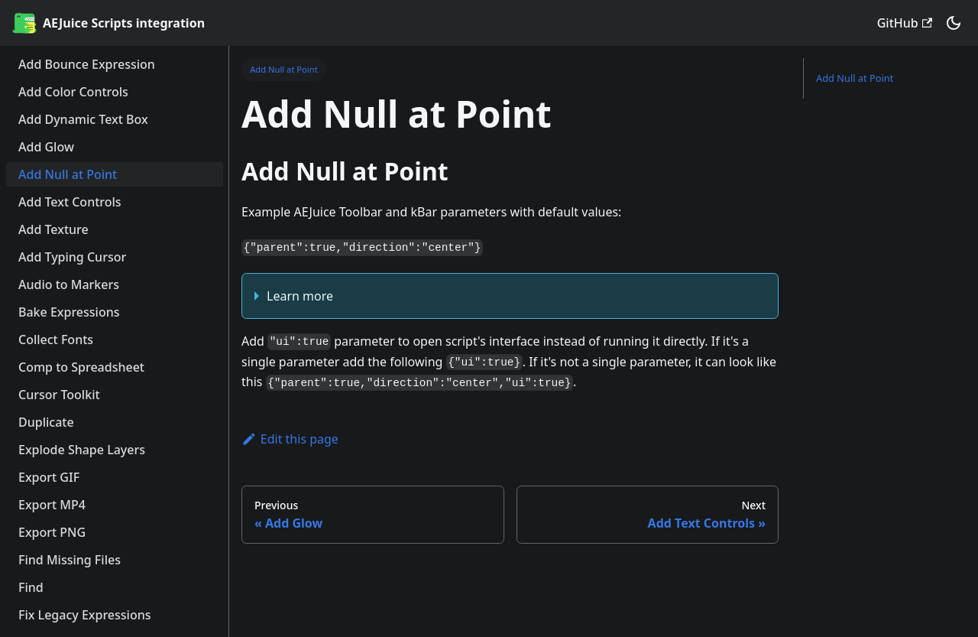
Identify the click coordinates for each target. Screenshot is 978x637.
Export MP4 (52, 504)
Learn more (300, 296)
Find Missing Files (69, 559)
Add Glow (46, 146)
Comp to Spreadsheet (81, 367)
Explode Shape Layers (81, 449)
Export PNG (52, 532)
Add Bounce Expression (86, 64)
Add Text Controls (69, 201)
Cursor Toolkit (59, 394)
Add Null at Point (67, 174)
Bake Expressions (69, 312)
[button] (953, 23)
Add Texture (53, 229)
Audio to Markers (68, 284)
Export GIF (48, 477)
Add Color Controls (73, 91)
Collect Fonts (55, 339)
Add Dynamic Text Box (83, 119)
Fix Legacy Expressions (84, 614)
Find (31, 587)
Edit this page (289, 439)
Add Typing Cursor (72, 257)
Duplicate (46, 422)
